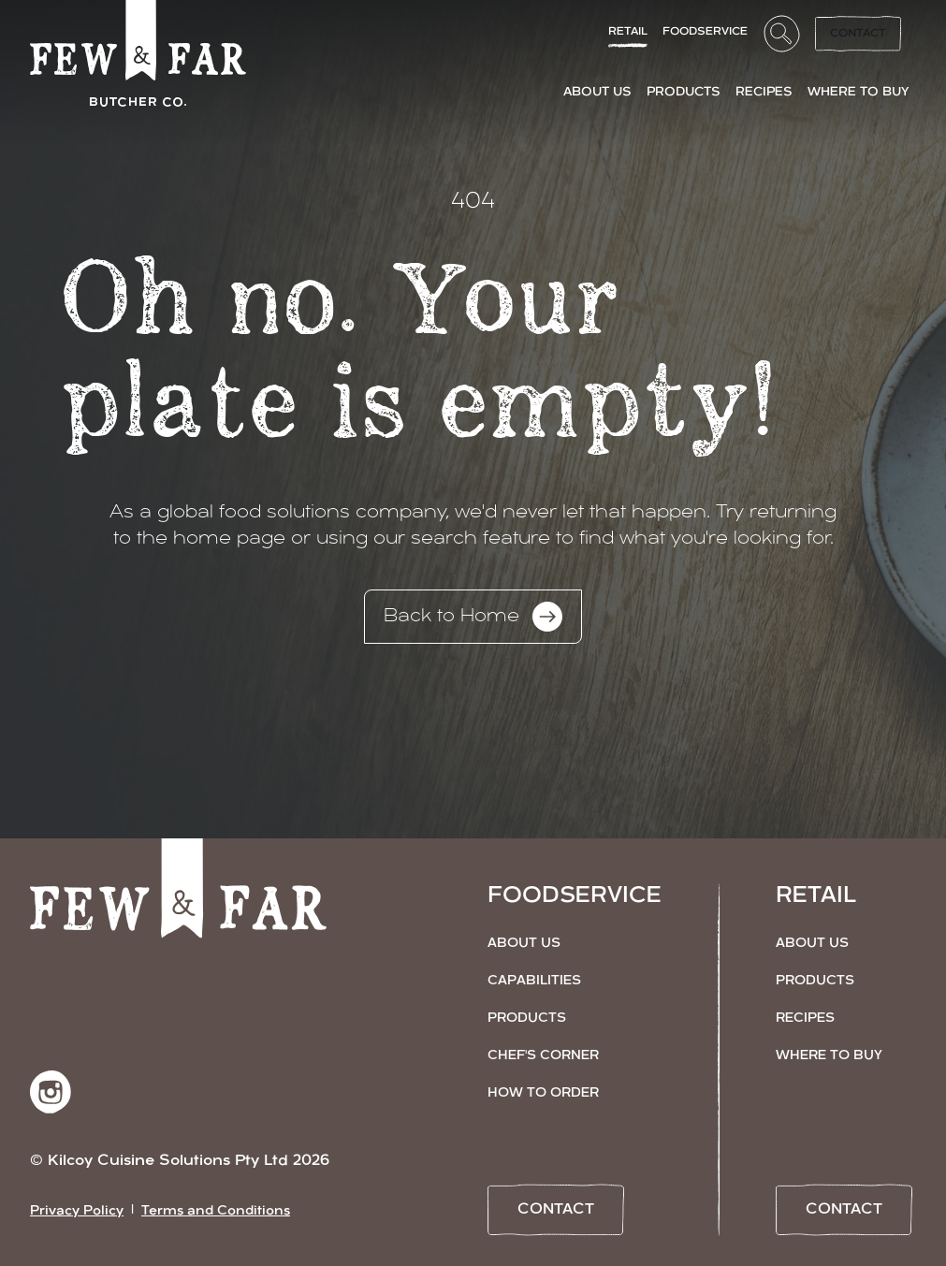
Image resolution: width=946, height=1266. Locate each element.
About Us (524, 944)
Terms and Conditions (215, 1211)
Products (527, 1018)
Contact (858, 33)
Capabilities (534, 981)
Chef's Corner (543, 1056)
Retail (628, 31)
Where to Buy (829, 1056)
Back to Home (473, 617)
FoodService (705, 31)
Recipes (805, 1018)
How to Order (543, 1093)
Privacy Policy (77, 1211)
